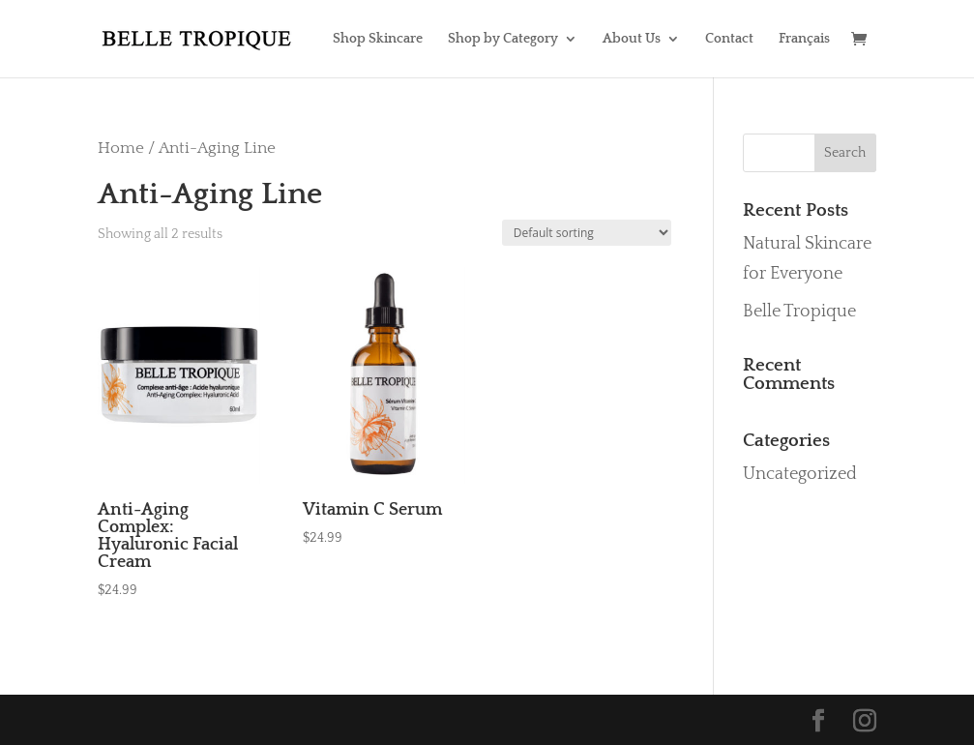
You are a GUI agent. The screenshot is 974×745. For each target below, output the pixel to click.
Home (121, 148)
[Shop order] (586, 233)
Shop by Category (503, 39)
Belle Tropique (799, 311)
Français (804, 39)
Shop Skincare (378, 39)
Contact (729, 39)
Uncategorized (800, 474)
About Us (632, 39)
